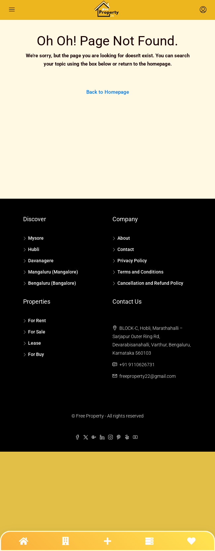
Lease (34, 343)
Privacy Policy (132, 260)
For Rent (37, 320)
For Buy (36, 354)
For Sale (36, 331)
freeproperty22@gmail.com (147, 376)
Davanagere (41, 260)
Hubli (33, 249)
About (123, 238)
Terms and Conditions (140, 272)
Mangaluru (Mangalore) (53, 272)
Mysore (36, 238)
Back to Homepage (107, 92)
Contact (125, 249)
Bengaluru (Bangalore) (52, 283)
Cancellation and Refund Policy (150, 283)
